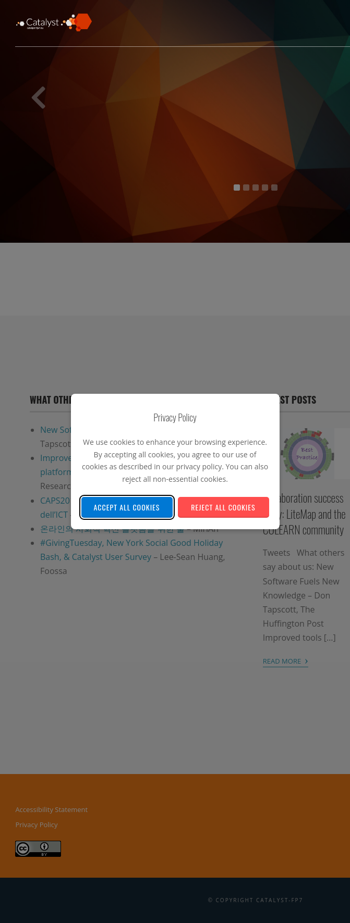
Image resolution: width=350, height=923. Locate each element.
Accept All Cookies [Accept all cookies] (127, 507)
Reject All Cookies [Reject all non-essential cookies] (223, 507)
